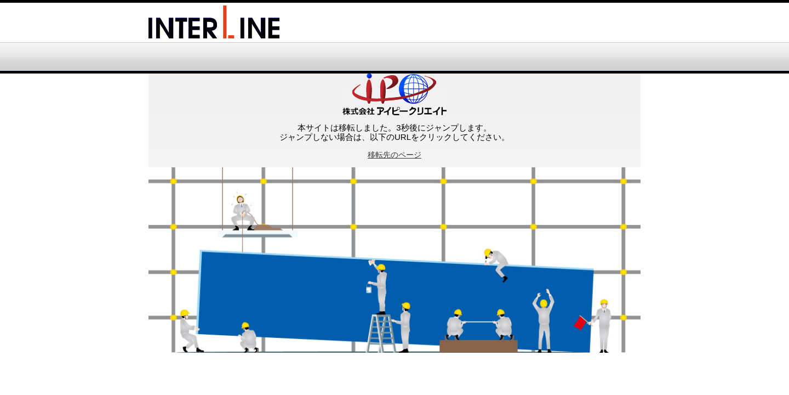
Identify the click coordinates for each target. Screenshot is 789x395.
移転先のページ (394, 154)
